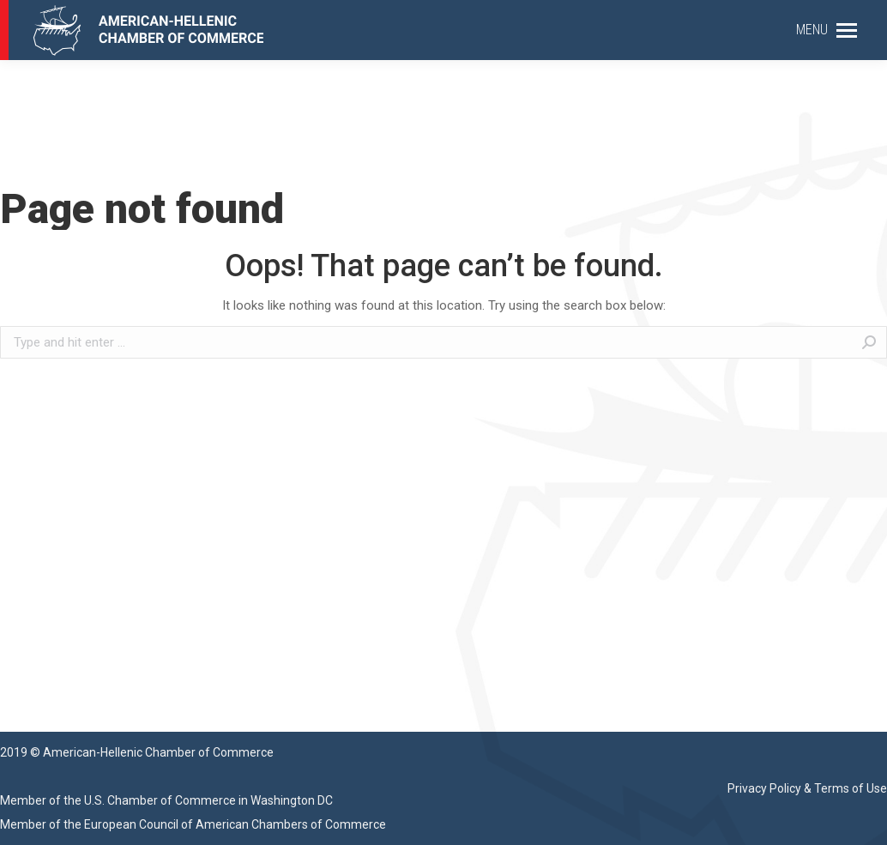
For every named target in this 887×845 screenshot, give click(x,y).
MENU (812, 29)
